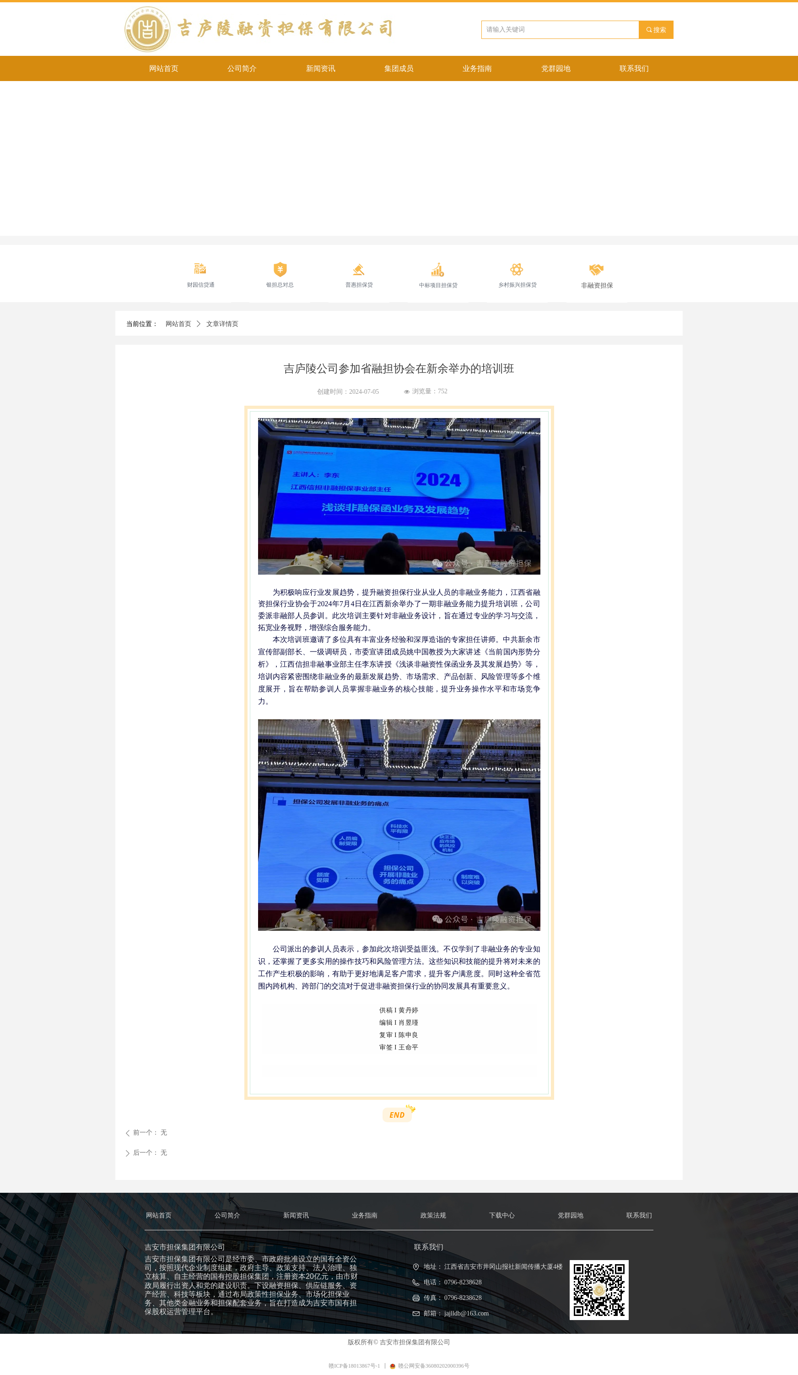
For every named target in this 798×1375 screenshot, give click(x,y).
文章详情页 (222, 324)
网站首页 (178, 324)
